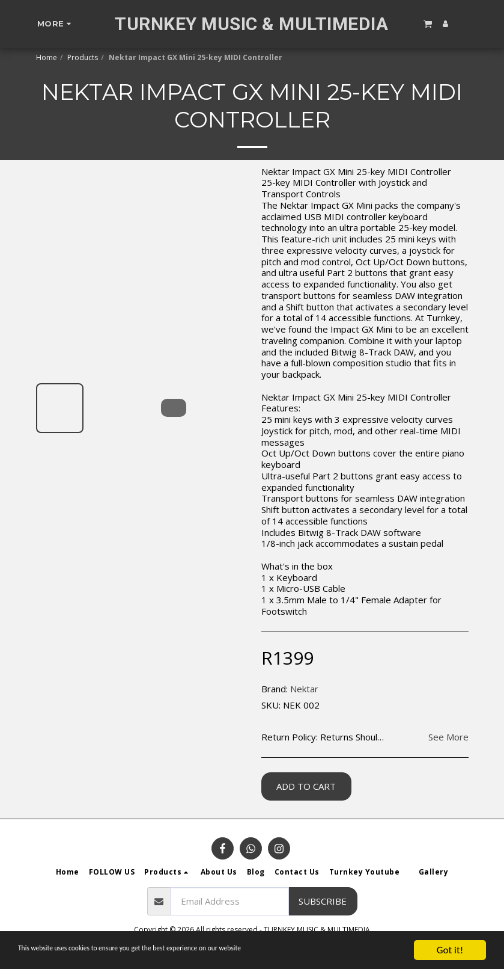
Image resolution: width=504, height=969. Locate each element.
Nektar (304, 689)
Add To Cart (306, 786)
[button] (427, 23)
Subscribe (323, 901)
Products (82, 57)
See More (448, 737)
